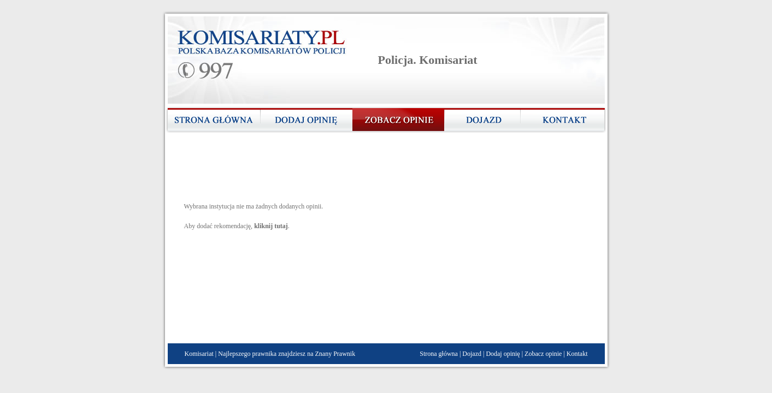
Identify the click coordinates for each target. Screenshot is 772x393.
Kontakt (577, 354)
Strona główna (439, 354)
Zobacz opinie (543, 354)
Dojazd (471, 354)
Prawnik (344, 354)
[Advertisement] (383, 171)
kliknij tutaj (271, 226)
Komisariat (199, 354)
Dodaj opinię (503, 354)
